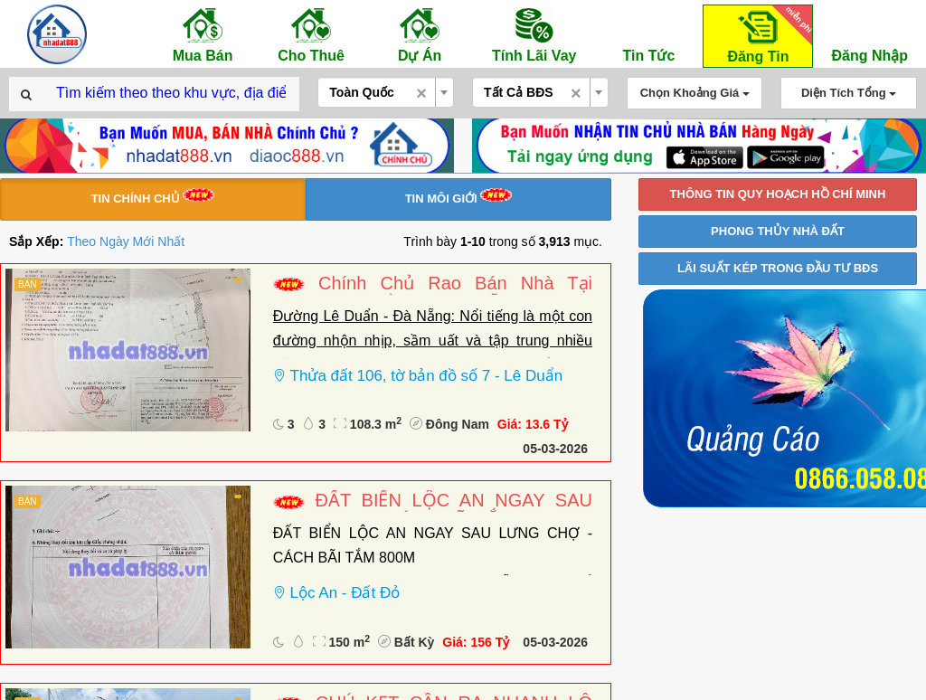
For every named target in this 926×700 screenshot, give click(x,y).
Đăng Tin (767, 34)
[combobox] (385, 92)
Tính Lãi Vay (534, 34)
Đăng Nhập (869, 34)
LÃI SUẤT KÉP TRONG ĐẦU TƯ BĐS (777, 268)
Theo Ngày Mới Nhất (125, 241)
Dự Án (419, 34)
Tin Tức (648, 34)
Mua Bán (202, 34)
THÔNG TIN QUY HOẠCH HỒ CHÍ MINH (778, 194)
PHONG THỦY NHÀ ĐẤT (778, 231)
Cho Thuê (311, 34)
